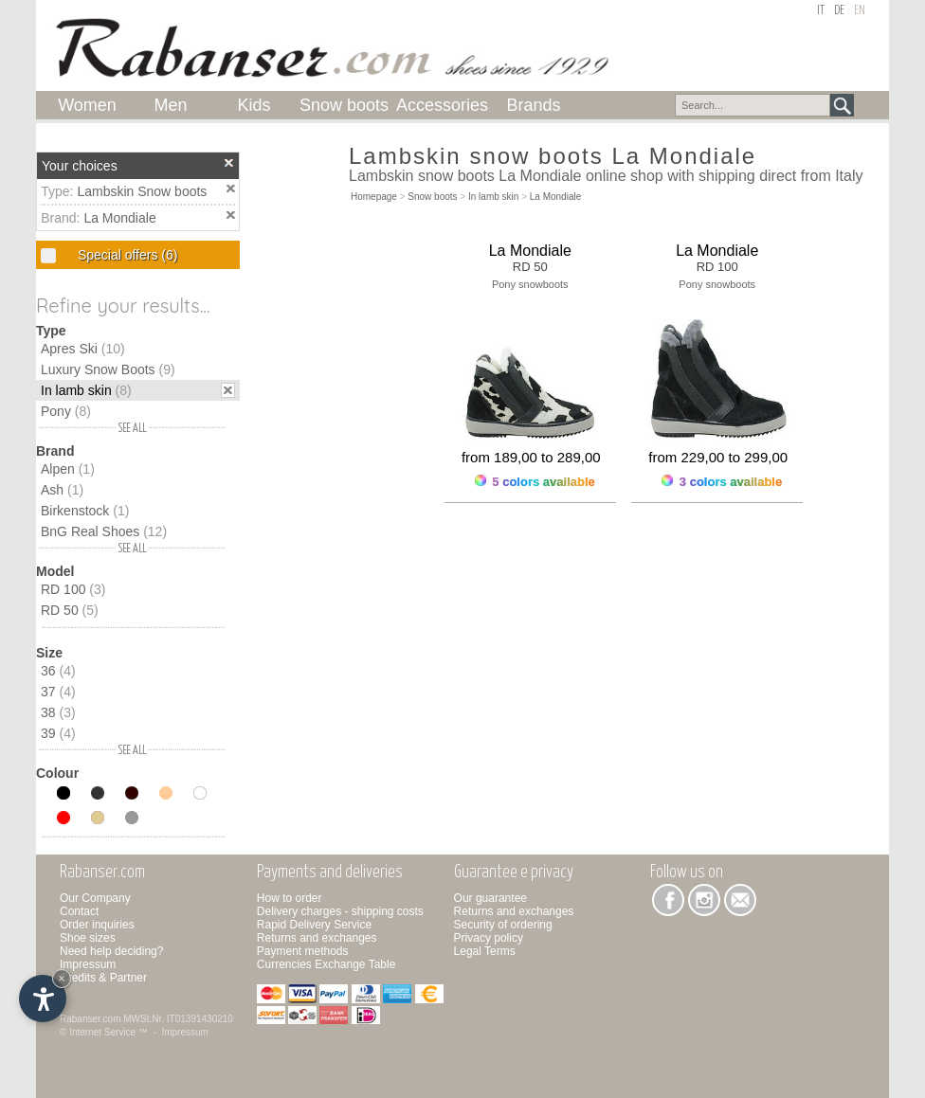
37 (58, 691)
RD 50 (70, 610)
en (859, 11)
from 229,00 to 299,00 (718, 457)
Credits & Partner (103, 977)
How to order (289, 898)
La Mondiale (119, 217)
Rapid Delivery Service (314, 924)
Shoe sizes (88, 938)
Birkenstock (85, 510)
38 (58, 712)
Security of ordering (503, 924)
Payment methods (303, 951)
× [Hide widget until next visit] (61, 978)
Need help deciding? (111, 951)
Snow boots (432, 196)
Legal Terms (485, 951)
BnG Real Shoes (104, 531)
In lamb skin (86, 390)
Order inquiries (97, 924)
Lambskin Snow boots (142, 191)
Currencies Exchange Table (326, 964)
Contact (79, 911)
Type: (59, 191)
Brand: (62, 217)
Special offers (125, 254)
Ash (62, 489)
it (821, 11)
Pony (66, 411)
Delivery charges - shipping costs (340, 911)
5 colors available (535, 482)
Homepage (374, 196)
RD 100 (73, 589)
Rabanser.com (90, 1019)
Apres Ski (83, 348)
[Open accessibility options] (42, 998)
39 (58, 733)
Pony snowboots (530, 284)
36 (58, 670)
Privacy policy (488, 938)
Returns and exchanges (317, 938)
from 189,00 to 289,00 (531, 457)
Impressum (88, 964)
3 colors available (722, 482)
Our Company (95, 898)
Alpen (68, 469)
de (839, 11)
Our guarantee (490, 898)
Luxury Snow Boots (108, 369)
